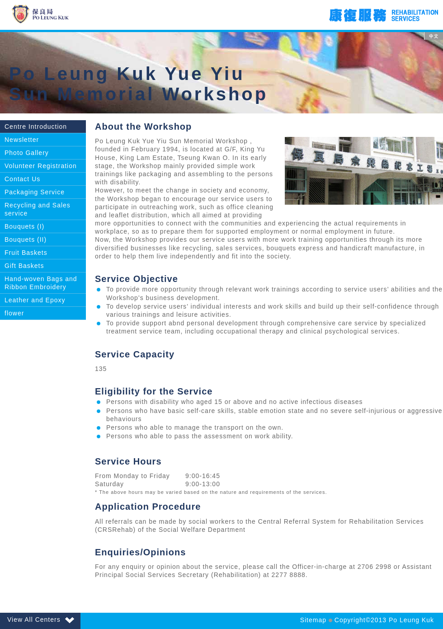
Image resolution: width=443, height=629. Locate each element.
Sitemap (313, 620)
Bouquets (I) (24, 226)
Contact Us (22, 179)
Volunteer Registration (41, 165)
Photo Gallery (27, 152)
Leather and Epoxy (35, 300)
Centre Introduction (36, 126)
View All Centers (40, 619)
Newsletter (22, 139)
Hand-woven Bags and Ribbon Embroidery (41, 283)
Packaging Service (35, 192)
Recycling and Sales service (38, 209)
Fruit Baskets (26, 252)
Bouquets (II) (26, 239)
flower (14, 313)
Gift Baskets (24, 265)
